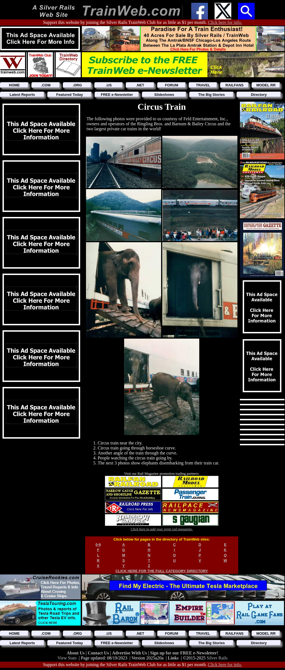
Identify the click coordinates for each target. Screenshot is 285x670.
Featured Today (69, 94)
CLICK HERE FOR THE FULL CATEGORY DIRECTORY (162, 571)
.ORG (77, 85)
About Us (76, 653)
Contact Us (99, 653)
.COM (46, 85)
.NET (140, 85)
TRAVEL (203, 85)
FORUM (171, 85)
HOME (14, 85)
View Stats (67, 658)
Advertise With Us (130, 653)
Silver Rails (217, 658)
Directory (259, 94)
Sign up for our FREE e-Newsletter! (184, 653)
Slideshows (164, 94)
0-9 (98, 544)
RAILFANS (234, 85)
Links (173, 658)
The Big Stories (211, 94)
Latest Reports (22, 94)
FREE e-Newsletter (117, 94)
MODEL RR (266, 85)
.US (109, 85)
